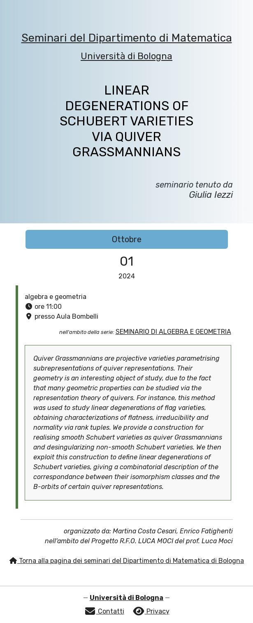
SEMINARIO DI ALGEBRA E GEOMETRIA (173, 332)
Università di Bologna (126, 56)
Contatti (104, 611)
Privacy (150, 611)
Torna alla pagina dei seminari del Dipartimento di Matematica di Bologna (126, 561)
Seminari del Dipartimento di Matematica (126, 37)
